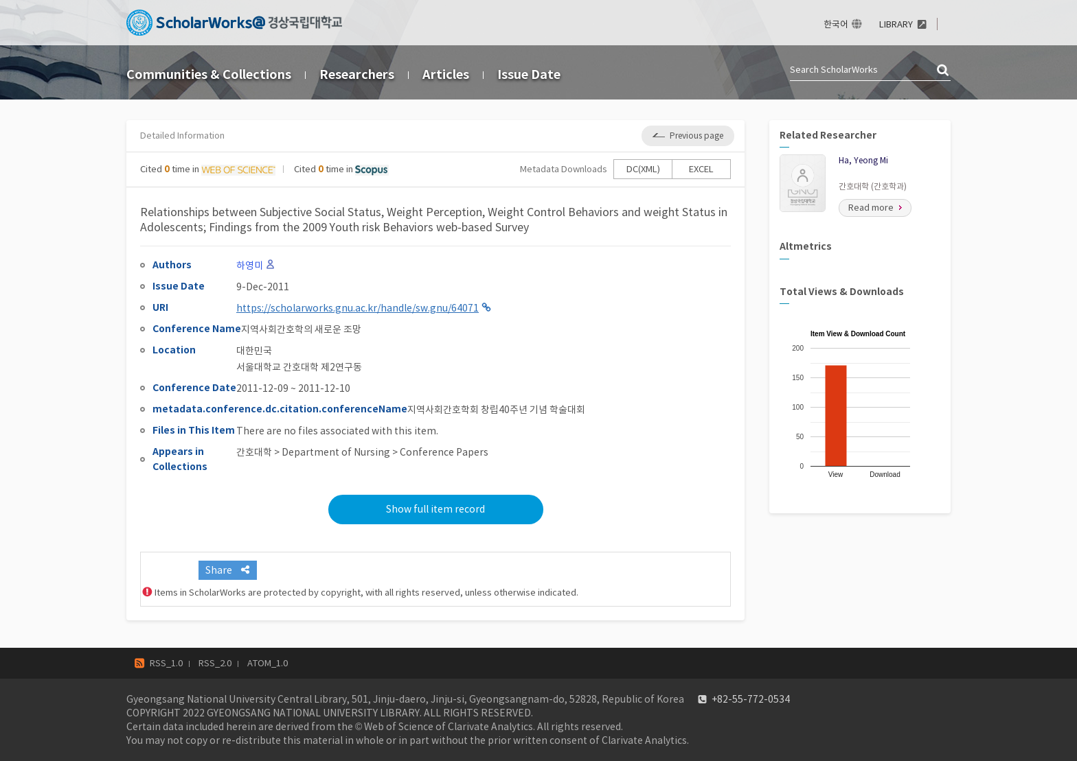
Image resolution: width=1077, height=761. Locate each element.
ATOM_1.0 (267, 663)
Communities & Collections (208, 74)
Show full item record (435, 509)
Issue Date (528, 74)
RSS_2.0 (215, 663)
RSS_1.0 (166, 663)
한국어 (836, 24)
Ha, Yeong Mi (863, 160)
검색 (944, 71)
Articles (445, 74)
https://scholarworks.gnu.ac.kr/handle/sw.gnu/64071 (357, 308)
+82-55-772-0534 (751, 699)
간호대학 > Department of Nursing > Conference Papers (362, 452)
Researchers (356, 74)
